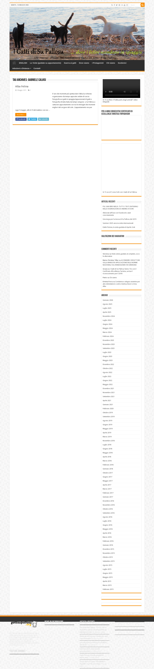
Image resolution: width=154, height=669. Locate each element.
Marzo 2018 (107, 461)
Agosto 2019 (107, 421)
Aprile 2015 (107, 581)
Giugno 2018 (107, 449)
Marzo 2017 (107, 489)
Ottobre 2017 (108, 473)
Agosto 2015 (107, 565)
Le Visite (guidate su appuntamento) (45, 63)
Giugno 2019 (107, 425)
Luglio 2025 (107, 308)
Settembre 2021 (108, 396)
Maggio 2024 (108, 328)
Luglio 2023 (107, 352)
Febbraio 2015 (108, 589)
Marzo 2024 (107, 332)
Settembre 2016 (108, 513)
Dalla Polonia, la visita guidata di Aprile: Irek (119, 227)
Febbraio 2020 (108, 409)
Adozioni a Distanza (20, 68)
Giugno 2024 (107, 324)
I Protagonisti (97, 63)
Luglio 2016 (107, 521)
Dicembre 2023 (108, 340)
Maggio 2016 (108, 529)
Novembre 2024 (109, 316)
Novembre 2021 (109, 392)
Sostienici (122, 63)
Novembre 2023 (109, 344)
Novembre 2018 (109, 441)
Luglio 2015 (107, 569)
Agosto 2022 (107, 372)
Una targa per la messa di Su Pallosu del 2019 (119, 219)
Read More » (21, 115)
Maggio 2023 (108, 360)
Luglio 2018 (107, 445)
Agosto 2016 (107, 517)
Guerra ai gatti (70, 63)
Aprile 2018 (107, 457)
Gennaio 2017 (108, 497)
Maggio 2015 (108, 577)
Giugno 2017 (107, 477)
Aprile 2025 (107, 312)
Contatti (37, 68)
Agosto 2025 (107, 304)
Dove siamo (84, 63)
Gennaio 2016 (108, 545)
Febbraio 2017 (108, 493)
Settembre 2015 (108, 561)
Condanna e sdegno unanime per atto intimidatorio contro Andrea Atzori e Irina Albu (121, 284)
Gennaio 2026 (108, 300)
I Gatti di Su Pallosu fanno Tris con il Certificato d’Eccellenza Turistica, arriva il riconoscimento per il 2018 (119, 271)
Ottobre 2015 (108, 557)
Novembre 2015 (109, 553)
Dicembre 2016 (108, 501)
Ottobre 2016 (108, 509)
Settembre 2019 (108, 417)
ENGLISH (23, 63)
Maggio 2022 (108, 384)
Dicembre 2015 (108, 549)
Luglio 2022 (107, 376)
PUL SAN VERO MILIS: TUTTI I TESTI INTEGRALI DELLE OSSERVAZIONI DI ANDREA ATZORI (93, 630)
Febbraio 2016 (108, 541)
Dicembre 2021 (108, 388)
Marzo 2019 (107, 437)
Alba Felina (21, 86)
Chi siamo (110, 63)
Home (14, 62)
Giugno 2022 (107, 380)
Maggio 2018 (108, 453)
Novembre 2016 (109, 505)
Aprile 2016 (107, 533)
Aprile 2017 (107, 485)
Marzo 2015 (107, 585)
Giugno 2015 (107, 573)
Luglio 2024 (107, 320)
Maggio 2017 (108, 481)
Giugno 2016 (107, 525)
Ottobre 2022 (108, 368)
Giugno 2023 (107, 356)
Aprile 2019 (107, 433)
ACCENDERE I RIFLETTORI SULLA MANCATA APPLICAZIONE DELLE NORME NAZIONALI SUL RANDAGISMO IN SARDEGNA (121, 262)
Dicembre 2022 (108, 364)
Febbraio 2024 (108, 336)
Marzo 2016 (107, 537)
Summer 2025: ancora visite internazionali (118, 223)
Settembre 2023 (108, 348)
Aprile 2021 (107, 400)
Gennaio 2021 (108, 404)
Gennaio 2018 (108, 469)
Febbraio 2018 (108, 465)
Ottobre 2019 (108, 413)
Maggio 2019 (108, 429)
